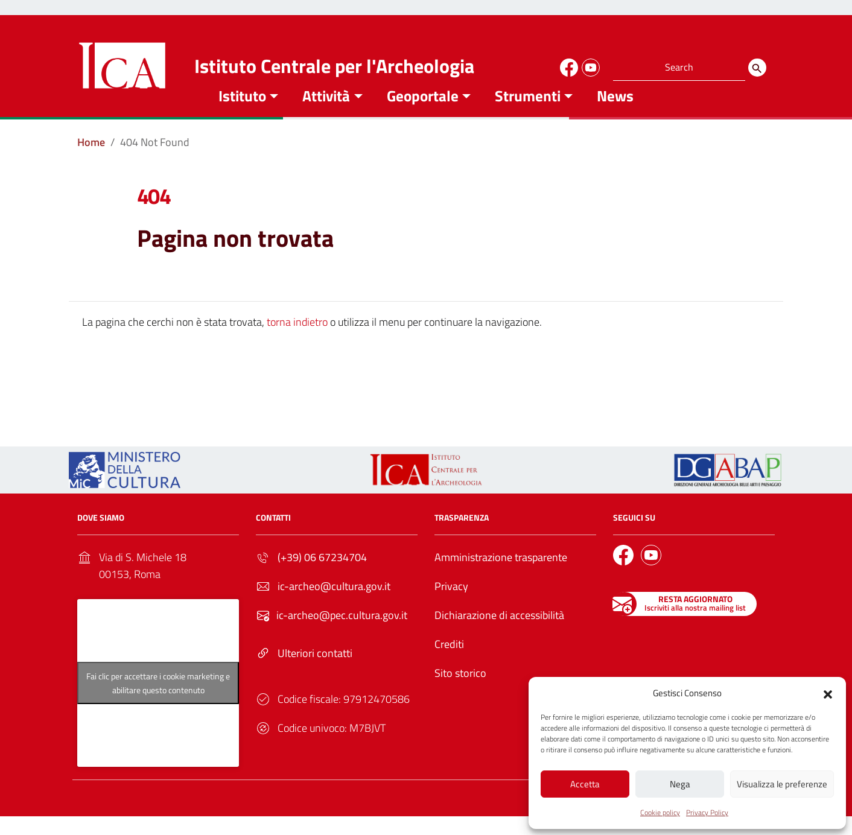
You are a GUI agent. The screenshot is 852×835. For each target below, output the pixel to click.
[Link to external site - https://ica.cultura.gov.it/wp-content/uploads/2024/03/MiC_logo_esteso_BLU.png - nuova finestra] (124, 487)
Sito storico (460, 691)
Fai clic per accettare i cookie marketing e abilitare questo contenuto (158, 701)
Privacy (451, 604)
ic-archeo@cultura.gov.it (334, 604)
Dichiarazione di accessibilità (499, 633)
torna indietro (297, 340)
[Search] (757, 68)
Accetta (585, 783)
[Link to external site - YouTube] (589, 66)
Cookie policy (660, 812)
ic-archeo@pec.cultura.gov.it (341, 633)
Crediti (449, 662)
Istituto (242, 114)
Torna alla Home (421, 399)
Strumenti (528, 114)
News (615, 114)
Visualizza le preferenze (782, 783)
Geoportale (423, 114)
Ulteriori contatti (315, 671)
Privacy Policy (707, 812)
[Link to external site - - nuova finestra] (727, 487)
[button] (828, 692)
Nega (680, 783)
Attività (326, 114)
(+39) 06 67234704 (322, 575)
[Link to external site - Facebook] (567, 66)
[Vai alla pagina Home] (91, 160)
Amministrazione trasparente (500, 575)
